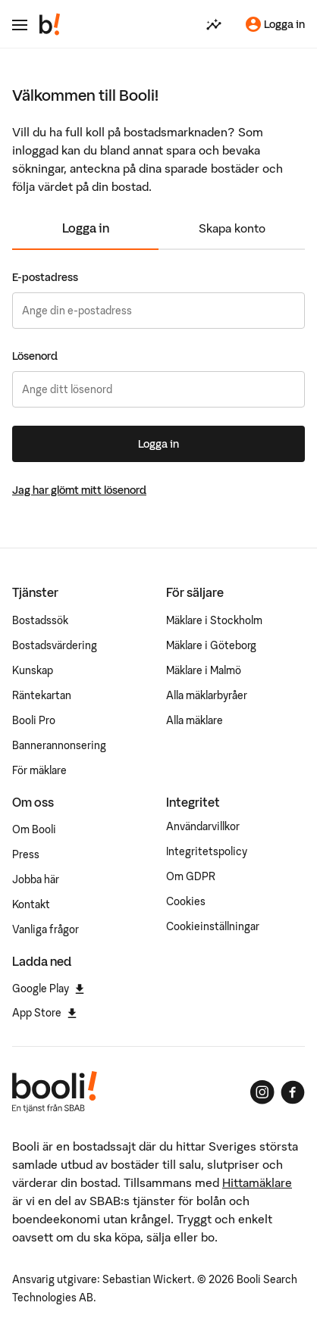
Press (25, 854)
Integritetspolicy (206, 851)
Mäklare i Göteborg (211, 645)
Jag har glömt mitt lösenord (79, 490)
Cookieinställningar (212, 926)
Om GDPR (190, 876)
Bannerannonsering (59, 745)
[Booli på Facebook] (293, 1092)
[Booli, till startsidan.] (50, 24)
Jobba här (35, 879)
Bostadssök (40, 620)
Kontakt (31, 904)
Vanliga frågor (45, 929)
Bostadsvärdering (54, 645)
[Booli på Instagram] (262, 1092)
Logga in (85, 228)
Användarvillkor (203, 826)
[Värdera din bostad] (214, 24)
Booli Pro (33, 720)
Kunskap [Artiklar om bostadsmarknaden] (32, 670)
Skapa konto (232, 228)
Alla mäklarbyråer (206, 695)
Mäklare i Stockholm (214, 620)
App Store (44, 1013)
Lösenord (35, 356)
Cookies (186, 901)
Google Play (48, 988)
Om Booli (34, 829)
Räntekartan (41, 695)
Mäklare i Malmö (203, 670)
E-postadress (45, 277)
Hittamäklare (257, 1182)
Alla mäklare (194, 720)
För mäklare (39, 770)
